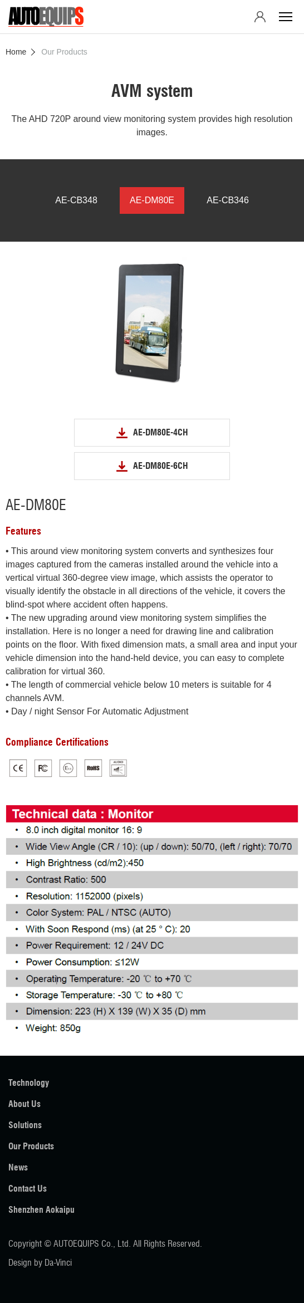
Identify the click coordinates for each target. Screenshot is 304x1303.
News (18, 1167)
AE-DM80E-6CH (160, 466)
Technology (28, 1082)
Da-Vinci (58, 1262)
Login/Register (260, 17)
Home (16, 51)
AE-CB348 (76, 200)
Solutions (25, 1125)
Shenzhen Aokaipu (41, 1209)
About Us (24, 1104)
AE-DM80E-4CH (160, 432)
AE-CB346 (228, 200)
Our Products (31, 1146)
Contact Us (27, 1188)
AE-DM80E (152, 200)
